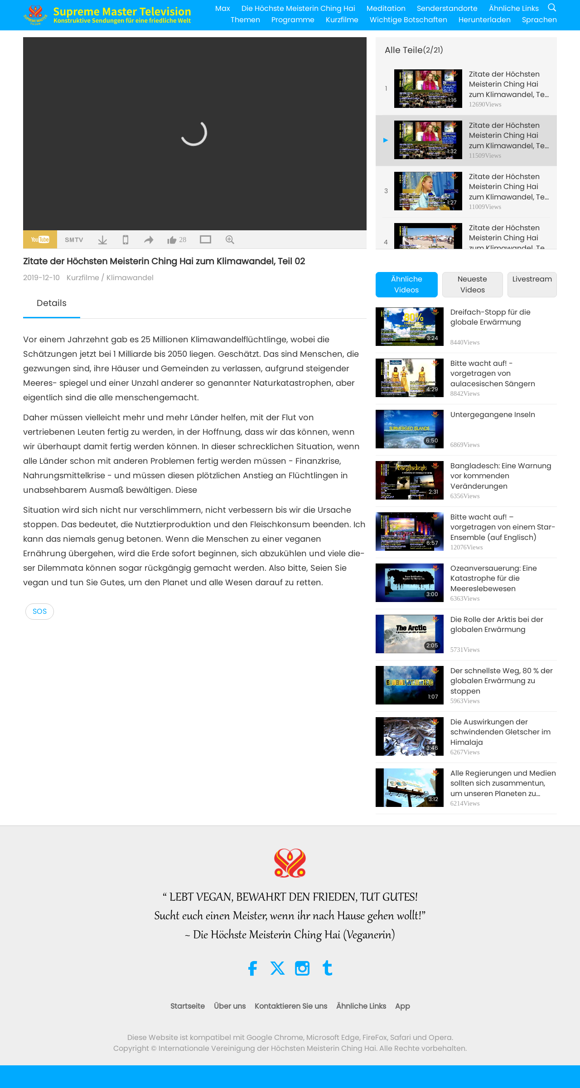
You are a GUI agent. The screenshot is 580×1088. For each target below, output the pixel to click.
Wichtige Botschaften (408, 20)
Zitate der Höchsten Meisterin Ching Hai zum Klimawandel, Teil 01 (508, 84)
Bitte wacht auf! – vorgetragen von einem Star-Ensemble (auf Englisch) (503, 527)
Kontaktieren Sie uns (291, 1006)
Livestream (532, 279)
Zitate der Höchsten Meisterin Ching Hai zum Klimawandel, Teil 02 (508, 136)
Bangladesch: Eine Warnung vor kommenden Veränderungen (500, 476)
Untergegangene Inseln (492, 415)
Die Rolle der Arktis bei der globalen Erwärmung (496, 625)
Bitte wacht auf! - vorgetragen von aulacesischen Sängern (492, 374)
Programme (292, 20)
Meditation (386, 8)
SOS (40, 611)
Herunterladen (485, 20)
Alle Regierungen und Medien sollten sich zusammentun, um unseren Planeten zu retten (503, 783)
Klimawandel (130, 277)
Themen (245, 20)
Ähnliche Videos (406, 284)
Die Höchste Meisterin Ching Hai (298, 8)
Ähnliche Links (514, 8)
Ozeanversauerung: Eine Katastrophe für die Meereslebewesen (493, 578)
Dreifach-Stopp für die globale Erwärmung (490, 317)
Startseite (187, 1006)
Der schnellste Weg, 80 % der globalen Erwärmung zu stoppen (501, 681)
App (402, 1006)
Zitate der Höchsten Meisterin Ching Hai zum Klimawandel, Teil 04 (508, 238)
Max (222, 8)
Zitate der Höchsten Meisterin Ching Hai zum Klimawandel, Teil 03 (508, 187)
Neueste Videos (472, 284)
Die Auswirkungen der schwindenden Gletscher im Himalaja (500, 732)
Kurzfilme (342, 20)
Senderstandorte (447, 8)
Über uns (230, 1006)
